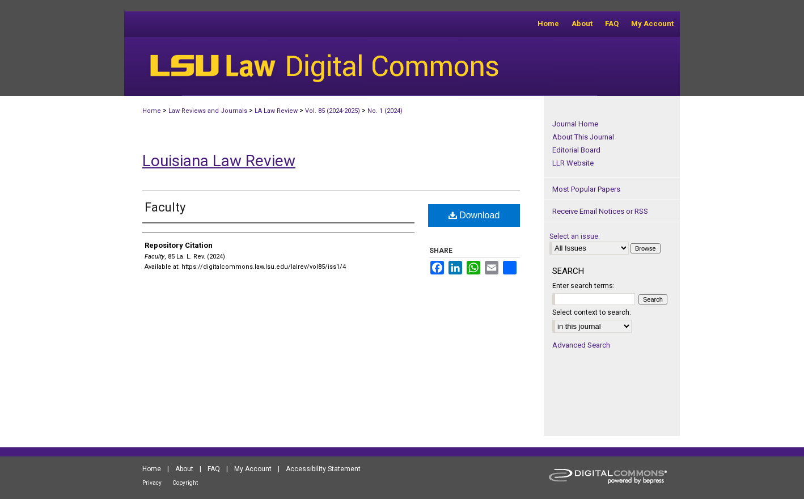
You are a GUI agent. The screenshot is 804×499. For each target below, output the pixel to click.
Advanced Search (581, 345)
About (184, 469)
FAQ (214, 469)
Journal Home (575, 124)
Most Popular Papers (586, 189)
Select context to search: (591, 312)
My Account (253, 469)
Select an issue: (574, 236)
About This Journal (583, 137)
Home (151, 111)
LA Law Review (276, 111)
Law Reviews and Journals (207, 111)
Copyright (185, 483)
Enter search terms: (583, 286)
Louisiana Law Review (218, 160)
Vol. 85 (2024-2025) (332, 111)
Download (474, 215)
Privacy (152, 483)
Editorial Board (576, 150)
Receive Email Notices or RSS (600, 211)
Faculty (165, 207)
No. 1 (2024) (385, 111)
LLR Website (573, 163)
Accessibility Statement (323, 469)
